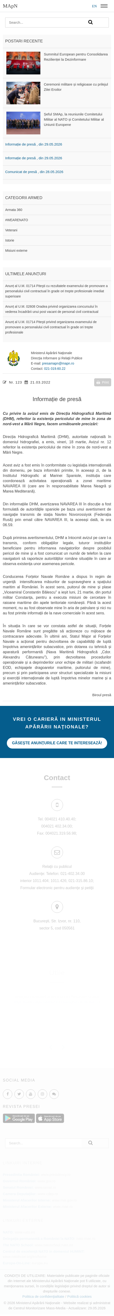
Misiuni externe (16, 250)
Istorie (9, 240)
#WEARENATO (16, 220)
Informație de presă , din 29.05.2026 (33, 144)
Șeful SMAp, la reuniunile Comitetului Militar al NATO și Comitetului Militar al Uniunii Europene (74, 119)
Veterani (11, 230)
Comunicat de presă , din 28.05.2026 (34, 172)
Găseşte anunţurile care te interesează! (57, 743)
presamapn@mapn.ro (58, 363)
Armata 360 (13, 210)
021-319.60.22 (54, 368)
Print (103, 382)
